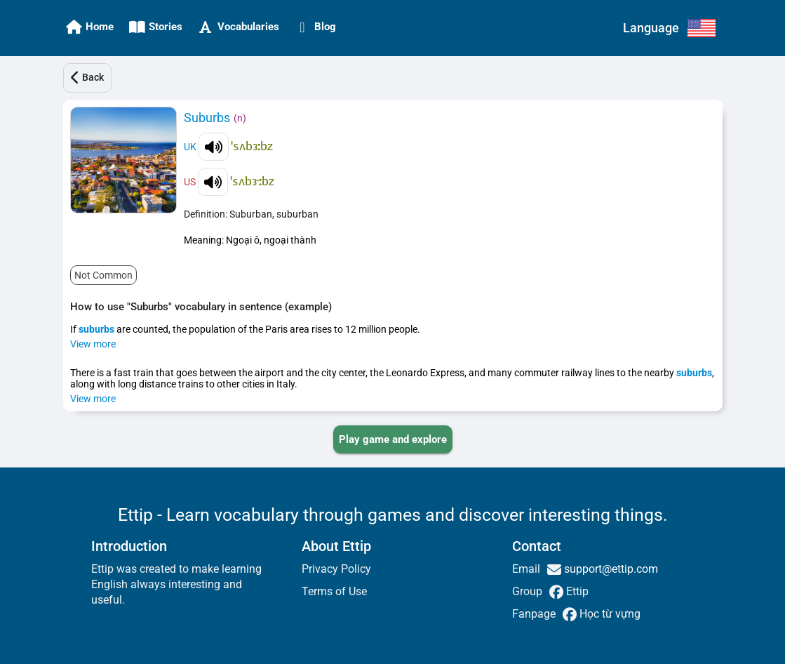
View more (93, 344)
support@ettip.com (609, 569)
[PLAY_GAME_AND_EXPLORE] (392, 439)
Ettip (576, 591)
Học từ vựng (608, 613)
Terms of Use (334, 591)
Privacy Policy (336, 569)
